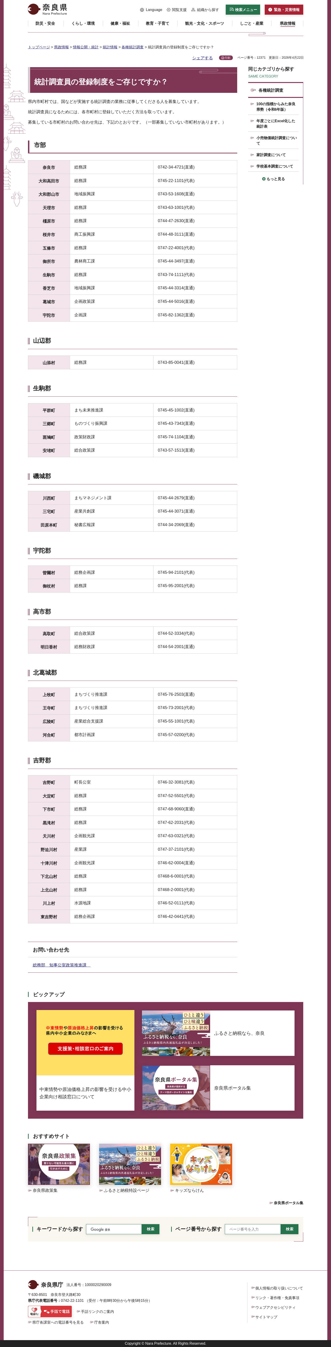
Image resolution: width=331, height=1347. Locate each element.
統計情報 (110, 47)
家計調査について (271, 155)
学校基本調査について (274, 166)
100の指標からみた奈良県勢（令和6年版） (276, 106)
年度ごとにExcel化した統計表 (275, 123)
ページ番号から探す (198, 1229)
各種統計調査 (133, 47)
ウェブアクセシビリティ (275, 1307)
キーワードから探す (59, 1229)
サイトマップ (266, 1317)
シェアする (202, 58)
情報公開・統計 (86, 47)
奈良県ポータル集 (288, 1203)
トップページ (39, 47)
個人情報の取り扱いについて (279, 1288)
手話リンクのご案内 (97, 1312)
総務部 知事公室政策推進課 (62, 965)
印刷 (227, 57)
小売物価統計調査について (276, 140)
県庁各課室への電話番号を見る (58, 1322)
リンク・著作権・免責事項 (277, 1298)
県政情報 (61, 47)
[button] (151, 9)
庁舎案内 (101, 1322)
